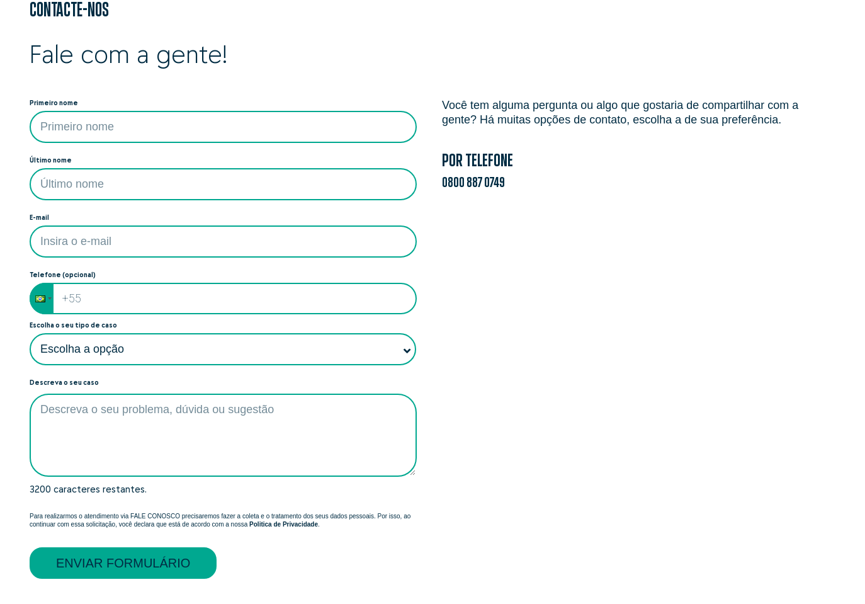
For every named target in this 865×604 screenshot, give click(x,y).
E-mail (39, 218)
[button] (42, 298)
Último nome (51, 160)
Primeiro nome (54, 103)
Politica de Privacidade (283, 524)
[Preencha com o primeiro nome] (223, 127)
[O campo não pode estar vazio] (223, 184)
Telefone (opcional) (63, 275)
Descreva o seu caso (64, 383)
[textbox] (223, 435)
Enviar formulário (123, 563)
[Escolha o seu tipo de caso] (223, 349)
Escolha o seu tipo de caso (73, 325)
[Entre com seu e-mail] (223, 241)
